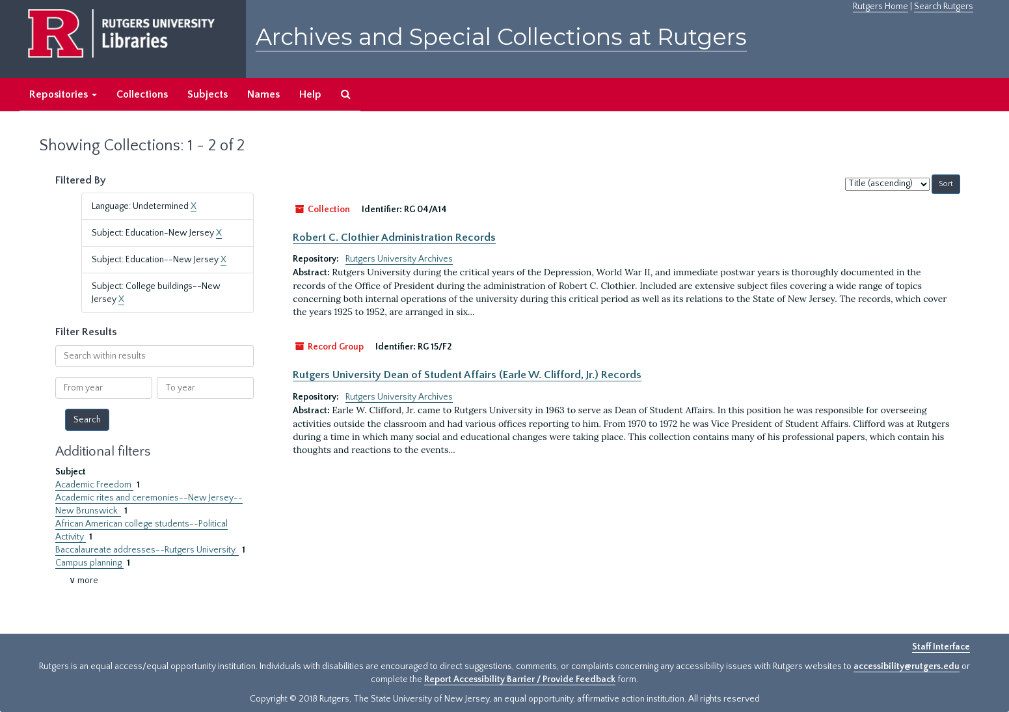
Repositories (63, 94)
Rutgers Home (880, 6)
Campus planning (89, 563)
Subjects (207, 94)
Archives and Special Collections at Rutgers (501, 37)
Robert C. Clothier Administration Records (394, 237)
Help (310, 94)
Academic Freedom (94, 485)
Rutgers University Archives (399, 259)
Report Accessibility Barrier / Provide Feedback (519, 679)
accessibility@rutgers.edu (907, 666)
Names (263, 94)
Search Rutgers (943, 6)
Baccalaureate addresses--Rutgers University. (147, 550)
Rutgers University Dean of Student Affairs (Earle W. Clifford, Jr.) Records (467, 375)
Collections (142, 94)
